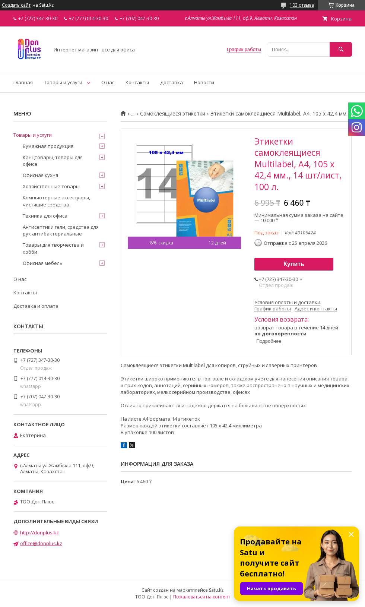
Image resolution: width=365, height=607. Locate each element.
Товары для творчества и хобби (53, 248)
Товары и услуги (63, 82)
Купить (293, 264)
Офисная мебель (43, 263)
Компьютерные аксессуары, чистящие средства (56, 201)
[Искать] (341, 49)
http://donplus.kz (39, 532)
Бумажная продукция (48, 146)
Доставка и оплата (35, 306)
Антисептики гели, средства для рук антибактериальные (61, 230)
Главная (23, 82)
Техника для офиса (45, 215)
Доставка (171, 82)
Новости (204, 82)
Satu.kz (216, 590)
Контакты (137, 82)
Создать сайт (16, 5)
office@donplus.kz (41, 543)
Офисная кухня (40, 175)
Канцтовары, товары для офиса (53, 160)
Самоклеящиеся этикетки (172, 114)
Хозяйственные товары (51, 186)
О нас (107, 82)
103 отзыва (302, 5)
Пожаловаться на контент (201, 597)
